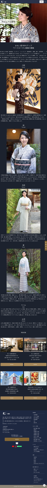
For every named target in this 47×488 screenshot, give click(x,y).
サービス (34, 444)
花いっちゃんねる (37, 472)
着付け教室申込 (36, 417)
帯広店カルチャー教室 (37, 437)
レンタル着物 (36, 448)
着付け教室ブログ (36, 466)
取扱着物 (34, 412)
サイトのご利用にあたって (38, 479)
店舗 (33, 454)
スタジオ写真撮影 (37, 451)
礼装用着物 (35, 414)
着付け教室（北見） (37, 439)
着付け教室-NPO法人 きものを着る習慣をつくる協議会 (16, 436)
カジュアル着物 (36, 416)
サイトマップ (36, 482)
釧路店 (35, 461)
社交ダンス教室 (36, 436)
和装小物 (35, 422)
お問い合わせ (36, 477)
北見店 (35, 458)
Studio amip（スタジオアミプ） (39, 463)
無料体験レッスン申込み (38, 441)
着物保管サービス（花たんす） (39, 449)
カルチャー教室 (35, 426)
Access (11, 364)
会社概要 (35, 475)
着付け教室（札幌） (37, 428)
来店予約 (17, 439)
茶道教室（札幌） (37, 431)
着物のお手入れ (36, 446)
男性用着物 (35, 419)
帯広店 (35, 460)
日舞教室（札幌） (37, 433)
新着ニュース (36, 469)
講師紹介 (35, 429)
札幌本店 (35, 457)
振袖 (42, 1)
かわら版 (35, 470)
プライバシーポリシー (37, 480)
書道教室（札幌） (37, 434)
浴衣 (34, 421)
